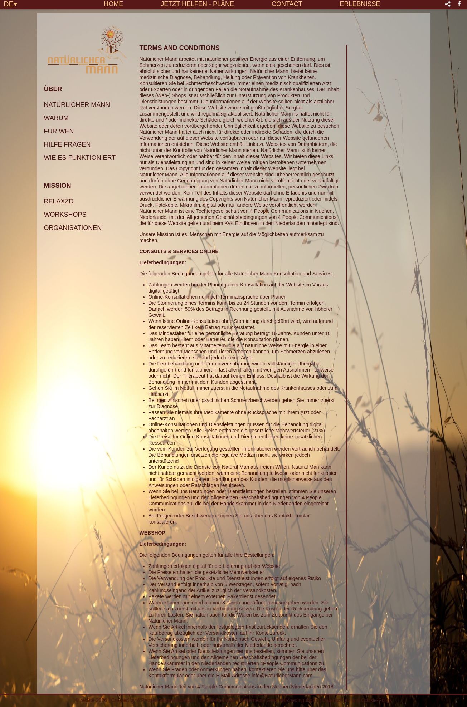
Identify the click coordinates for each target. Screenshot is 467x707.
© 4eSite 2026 (91, 700)
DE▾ (10, 3)
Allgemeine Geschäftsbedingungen (279, 700)
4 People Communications (166, 700)
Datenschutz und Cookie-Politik (357, 700)
